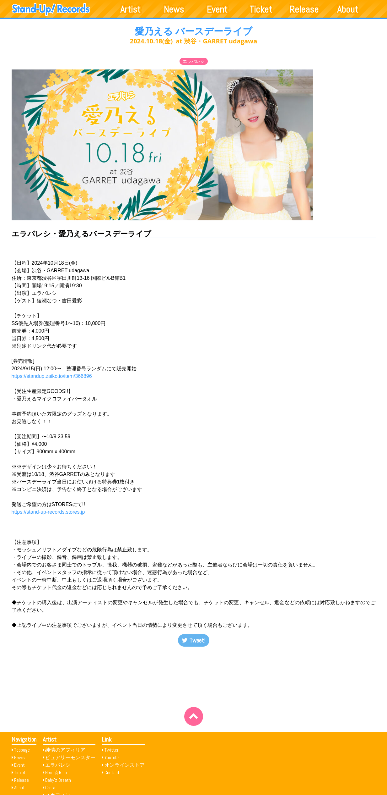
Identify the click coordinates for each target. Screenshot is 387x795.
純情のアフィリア (65, 750)
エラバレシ (194, 61)
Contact (112, 772)
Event (217, 9)
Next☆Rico (56, 772)
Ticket (261, 9)
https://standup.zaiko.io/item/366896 (52, 376)
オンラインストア (125, 765)
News (174, 9)
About (347, 9)
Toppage (22, 750)
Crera (50, 787)
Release (304, 9)
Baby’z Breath (58, 780)
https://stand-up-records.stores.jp (48, 512)
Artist (130, 9)
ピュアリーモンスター (70, 757)
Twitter (112, 750)
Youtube (112, 757)
